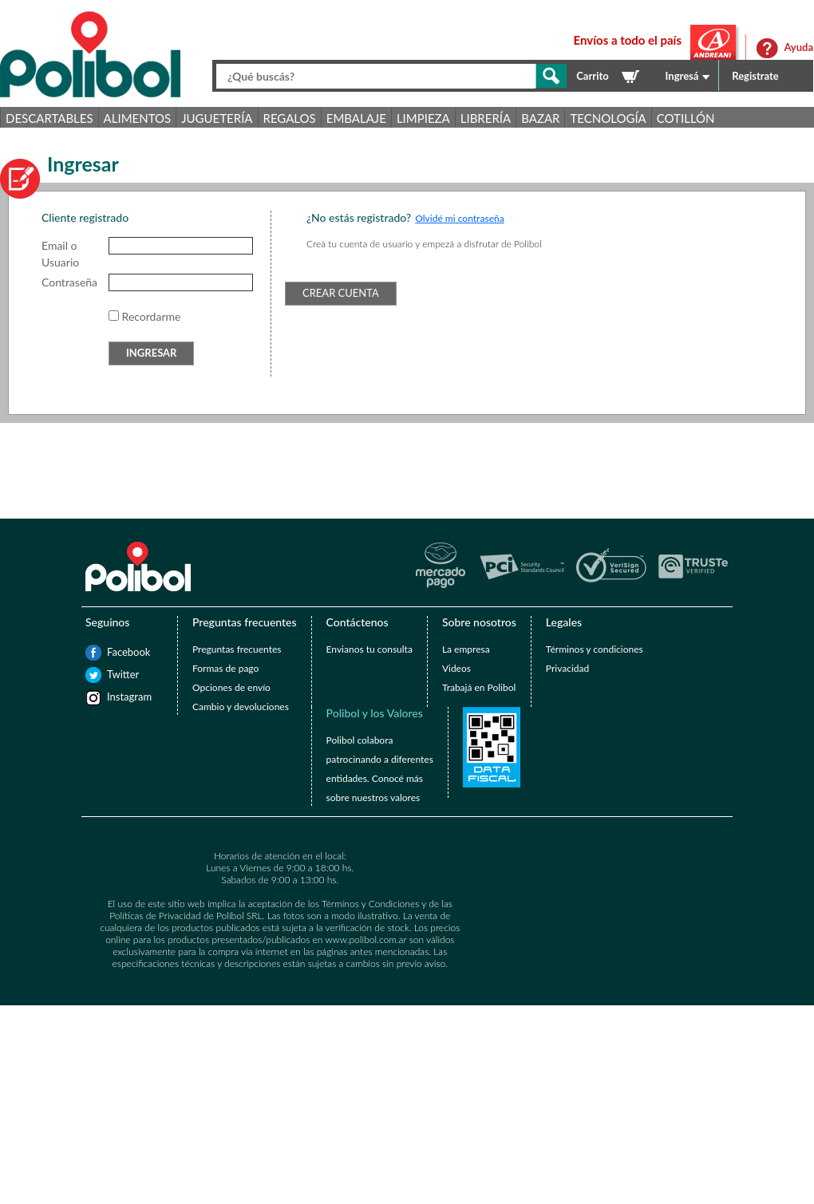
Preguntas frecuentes (236, 649)
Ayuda (798, 47)
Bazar (540, 118)
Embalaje (356, 118)
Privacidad (567, 668)
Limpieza (423, 118)
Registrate (755, 75)
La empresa (466, 649)
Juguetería (216, 118)
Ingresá (682, 75)
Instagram (115, 696)
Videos (456, 668)
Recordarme (151, 316)
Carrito (592, 75)
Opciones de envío (231, 687)
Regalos (289, 118)
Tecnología (608, 118)
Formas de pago (225, 668)
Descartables (49, 118)
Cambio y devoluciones (240, 707)
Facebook (115, 651)
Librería (485, 118)
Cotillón (686, 118)
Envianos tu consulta (369, 649)
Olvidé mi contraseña (459, 218)
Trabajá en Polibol (479, 687)
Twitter (115, 674)
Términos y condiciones (594, 649)
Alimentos (138, 118)
